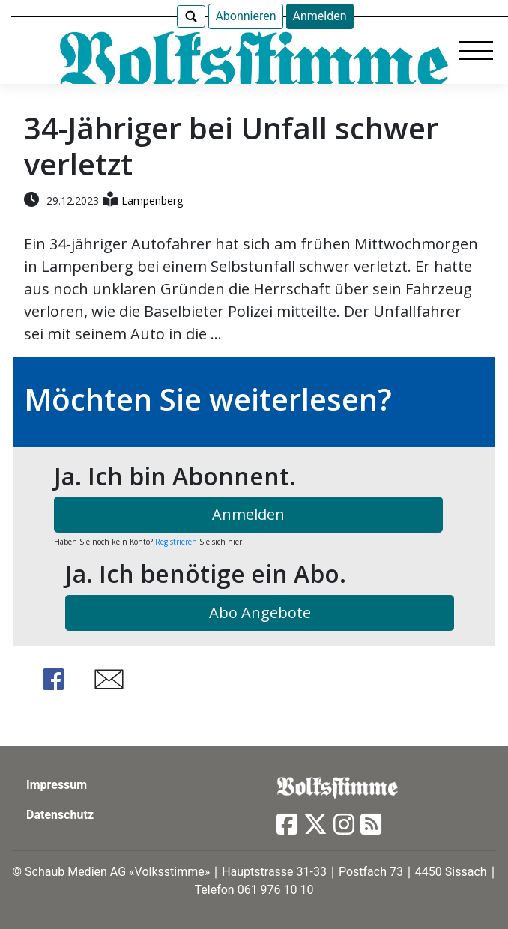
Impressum (56, 785)
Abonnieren (245, 16)
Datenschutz (60, 815)
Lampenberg (152, 200)
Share (53, 679)
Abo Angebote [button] (260, 612)
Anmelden (320, 16)
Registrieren (176, 541)
